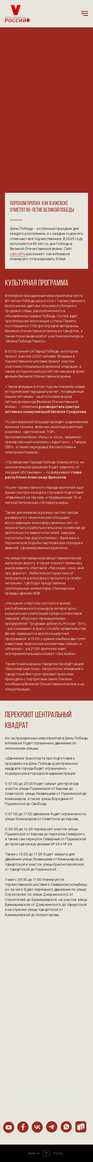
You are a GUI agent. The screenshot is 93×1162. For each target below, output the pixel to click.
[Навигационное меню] (84, 13)
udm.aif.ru (18, 253)
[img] (8, 1127)
